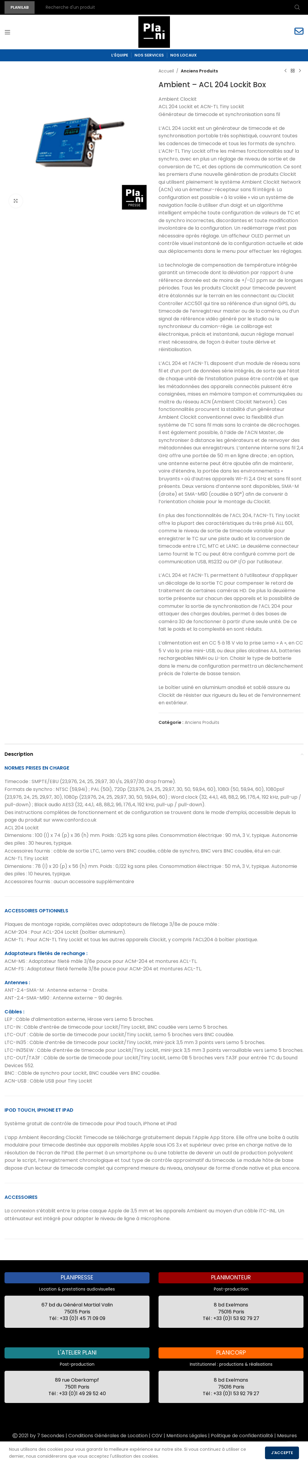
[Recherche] (172, 7)
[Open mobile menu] (8, 32)
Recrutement (164, 1443)
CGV (157, 1435)
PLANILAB (20, 7)
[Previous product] (285, 71)
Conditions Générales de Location (108, 1435)
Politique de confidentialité (242, 1435)
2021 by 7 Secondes (37, 1435)
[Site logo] (154, 32)
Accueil (166, 71)
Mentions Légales (186, 1435)
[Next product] (299, 71)
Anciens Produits (199, 71)
